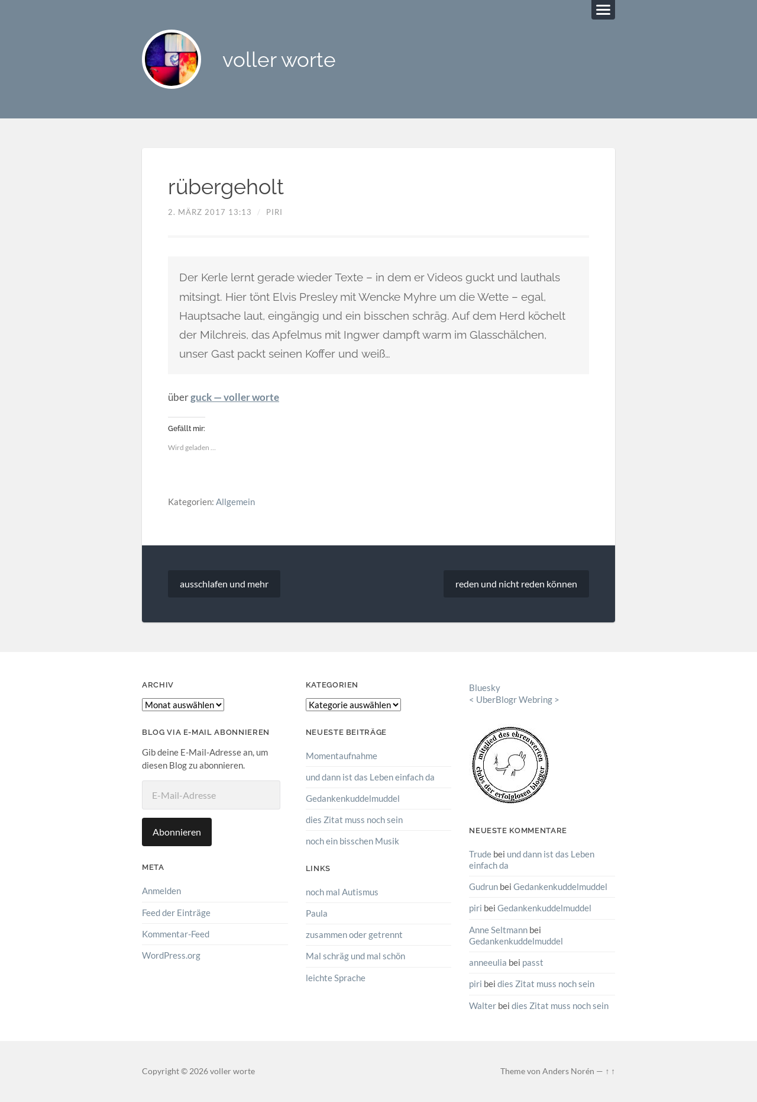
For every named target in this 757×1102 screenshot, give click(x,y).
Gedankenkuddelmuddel (353, 798)
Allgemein (235, 501)
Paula (317, 913)
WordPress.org (171, 955)
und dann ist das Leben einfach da (370, 777)
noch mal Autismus (342, 891)
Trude (480, 854)
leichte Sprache (335, 977)
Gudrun (483, 886)
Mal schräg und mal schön (355, 955)
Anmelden (161, 890)
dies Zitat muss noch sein (354, 819)
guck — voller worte (234, 397)
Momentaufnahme (341, 755)
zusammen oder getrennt (354, 934)
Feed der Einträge (176, 912)
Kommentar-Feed (175, 933)
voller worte (279, 59)
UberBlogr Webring (514, 699)
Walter (482, 1005)
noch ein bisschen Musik (352, 841)
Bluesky (484, 687)
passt (533, 962)
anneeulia (488, 962)
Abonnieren (177, 831)
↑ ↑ (610, 1071)
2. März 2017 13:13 (210, 212)
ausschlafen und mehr (224, 583)
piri (274, 212)
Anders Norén (568, 1071)
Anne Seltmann (498, 929)
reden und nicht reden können (516, 583)
